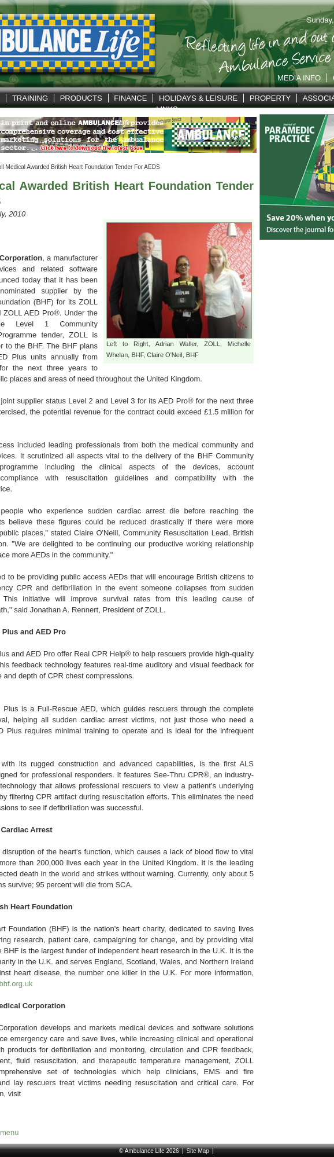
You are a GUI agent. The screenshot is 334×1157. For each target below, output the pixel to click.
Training (30, 98)
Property (270, 98)
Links (167, 109)
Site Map (197, 1151)
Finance (130, 98)
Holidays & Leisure (198, 98)
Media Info (299, 78)
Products (81, 98)
